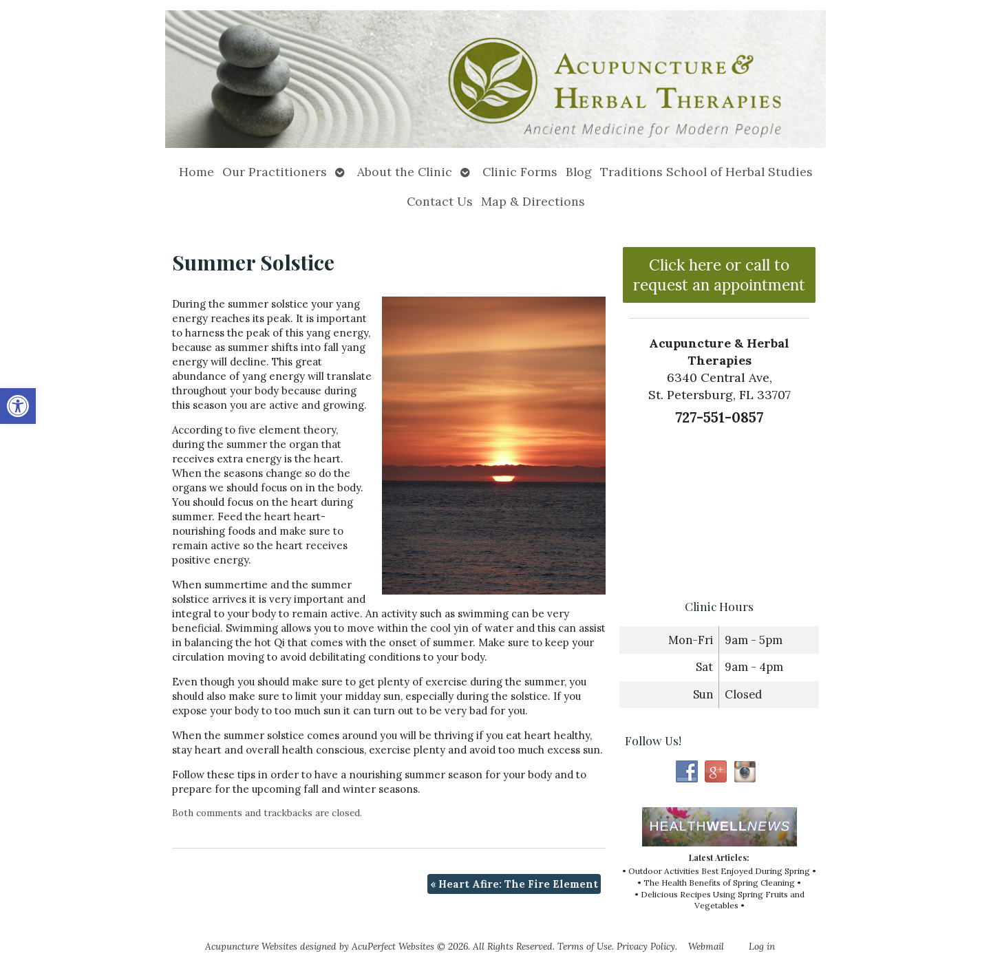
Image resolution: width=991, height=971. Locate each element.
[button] (18, 406)
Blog (579, 172)
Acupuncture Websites (251, 946)
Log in (762, 946)
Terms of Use (584, 946)
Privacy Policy (646, 946)
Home (196, 172)
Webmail (706, 946)
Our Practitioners (274, 172)
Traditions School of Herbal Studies (706, 172)
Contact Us (440, 201)
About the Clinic (404, 172)
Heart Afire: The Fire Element (514, 883)
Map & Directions (533, 201)
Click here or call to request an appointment (719, 275)
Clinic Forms (519, 172)
